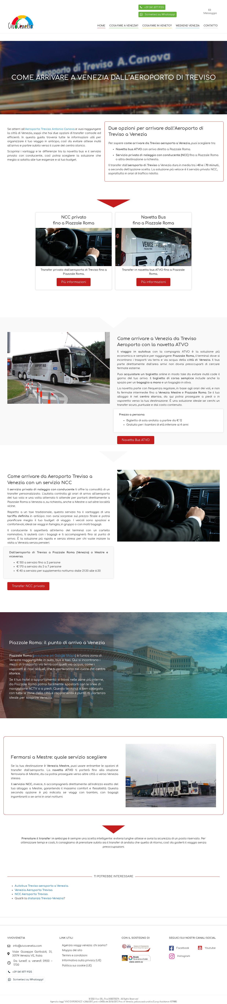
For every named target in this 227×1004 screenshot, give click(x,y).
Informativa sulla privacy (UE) (81, 960)
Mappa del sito (72, 950)
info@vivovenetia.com (27, 946)
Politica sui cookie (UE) (77, 965)
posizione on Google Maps (54, 655)
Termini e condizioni (74, 955)
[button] (210, 11)
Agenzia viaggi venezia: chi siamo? (84, 945)
